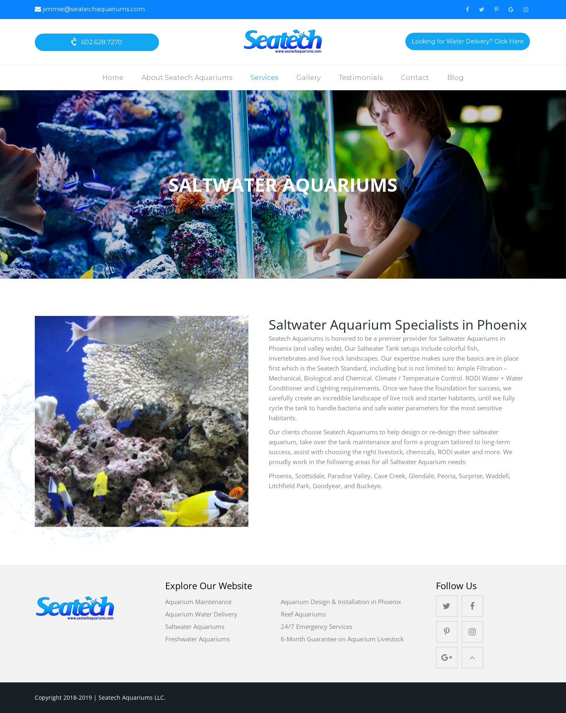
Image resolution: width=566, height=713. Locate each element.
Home (112, 78)
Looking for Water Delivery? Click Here (468, 41)
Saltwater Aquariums (194, 626)
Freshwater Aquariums (197, 639)
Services (264, 78)
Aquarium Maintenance (198, 601)
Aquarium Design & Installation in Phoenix (341, 601)
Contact (415, 78)
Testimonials (361, 78)
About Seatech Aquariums (187, 78)
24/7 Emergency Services (316, 626)
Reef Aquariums (303, 614)
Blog (455, 78)
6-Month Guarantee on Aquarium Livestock (342, 639)
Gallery (308, 78)
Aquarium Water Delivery (201, 614)
